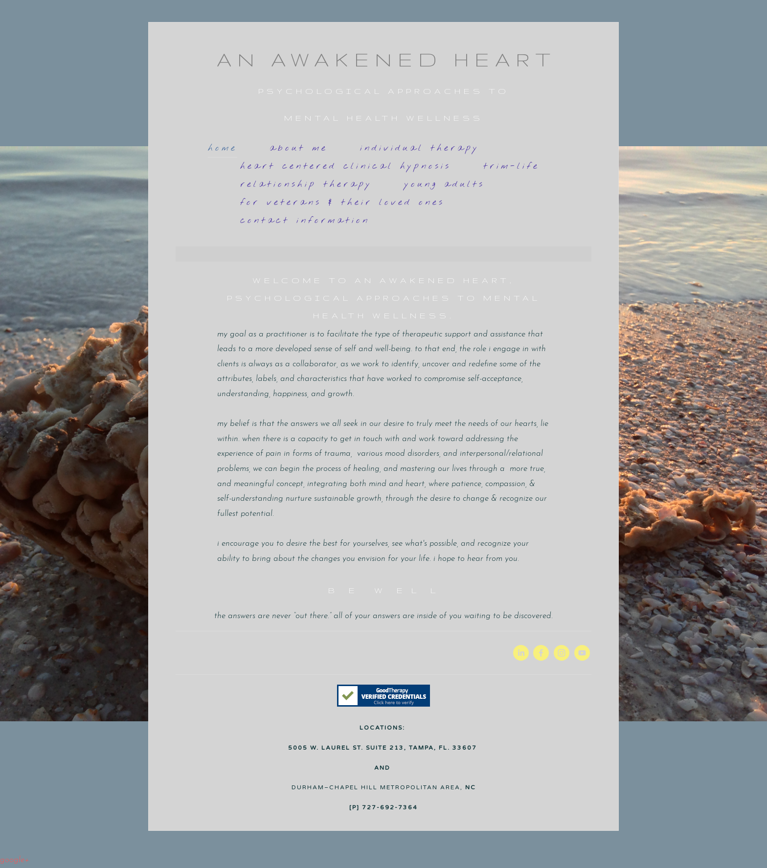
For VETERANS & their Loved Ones (342, 202)
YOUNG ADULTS (445, 184)
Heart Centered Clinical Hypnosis (345, 166)
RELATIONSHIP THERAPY (306, 184)
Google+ (14, 860)
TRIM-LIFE (511, 166)
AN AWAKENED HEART (386, 59)
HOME (222, 148)
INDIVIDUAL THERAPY (419, 148)
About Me (299, 148)
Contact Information (305, 220)
